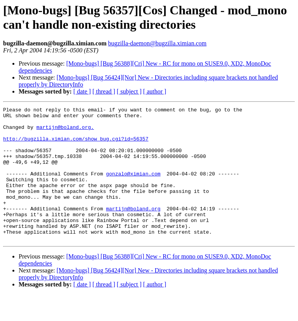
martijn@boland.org (133, 229)
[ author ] (154, 91)
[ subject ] (129, 91)
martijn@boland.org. (65, 131)
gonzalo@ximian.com (133, 187)
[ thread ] (103, 91)
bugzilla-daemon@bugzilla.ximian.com (157, 43)
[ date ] (82, 91)
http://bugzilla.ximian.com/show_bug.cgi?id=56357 (75, 145)
